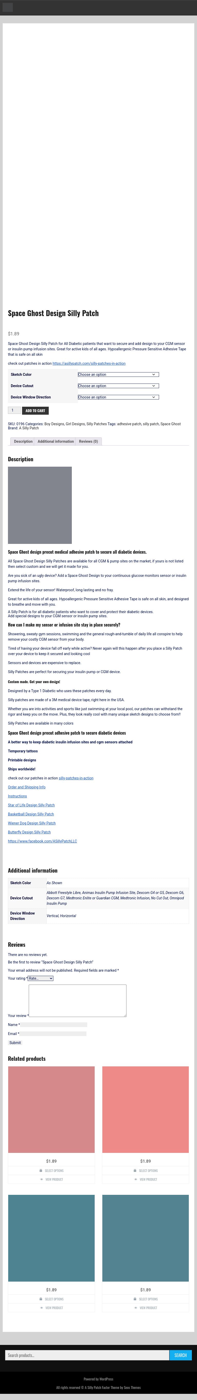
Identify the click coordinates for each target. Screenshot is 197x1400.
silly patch (151, 424)
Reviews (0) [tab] (88, 441)
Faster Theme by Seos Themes (121, 1393)
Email (13, 1040)
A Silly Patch (29, 428)
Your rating (18, 978)
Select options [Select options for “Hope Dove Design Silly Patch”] (148, 1177)
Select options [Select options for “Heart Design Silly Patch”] (148, 1305)
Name (14, 1031)
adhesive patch (129, 424)
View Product (54, 1185)
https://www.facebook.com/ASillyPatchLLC (42, 841)
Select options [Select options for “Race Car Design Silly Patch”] (54, 1305)
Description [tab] (23, 441)
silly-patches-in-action (76, 778)
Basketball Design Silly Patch (31, 814)
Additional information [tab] (56, 441)
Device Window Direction (31, 397)
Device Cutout (22, 386)
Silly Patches (96, 424)
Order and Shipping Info (27, 787)
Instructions (17, 796)
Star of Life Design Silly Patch (31, 805)
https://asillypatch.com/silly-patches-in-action (89, 363)
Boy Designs (54, 424)
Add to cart (35, 410)
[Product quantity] (14, 410)
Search (181, 1361)
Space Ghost (171, 424)
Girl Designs (75, 424)
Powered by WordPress (98, 1385)
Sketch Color (21, 374)
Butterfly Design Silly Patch (29, 832)
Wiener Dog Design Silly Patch (32, 823)
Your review (18, 1022)
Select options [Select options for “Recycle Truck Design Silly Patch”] (54, 1177)
